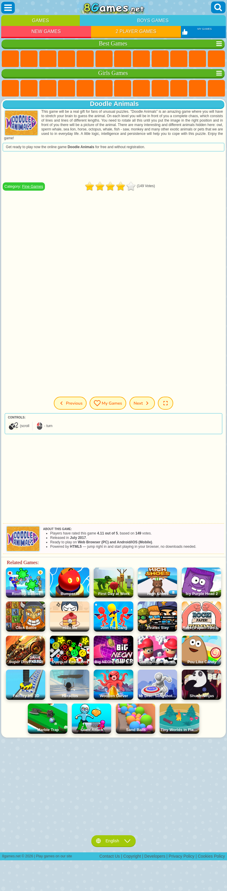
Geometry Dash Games (141, 59)
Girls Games (29, 59)
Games (40, 20)
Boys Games (153, 20)
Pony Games (10, 88)
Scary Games (216, 59)
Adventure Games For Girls (122, 88)
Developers (154, 856)
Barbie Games (66, 88)
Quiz (85, 88)
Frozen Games (178, 88)
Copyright (132, 856)
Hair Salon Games (216, 88)
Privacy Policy (181, 856)
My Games (108, 403)
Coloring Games (141, 88)
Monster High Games (104, 88)
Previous (70, 403)
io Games (197, 59)
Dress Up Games (197, 88)
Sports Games (160, 59)
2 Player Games (136, 31)
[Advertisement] (113, 166)
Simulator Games (47, 59)
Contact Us (109, 856)
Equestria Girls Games (29, 88)
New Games (46, 31)
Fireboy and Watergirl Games (47, 88)
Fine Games (32, 186)
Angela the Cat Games (160, 88)
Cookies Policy (211, 856)
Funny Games (178, 59)
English (113, 840)
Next (142, 403)
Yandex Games (122, 59)
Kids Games (66, 59)
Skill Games (104, 59)
